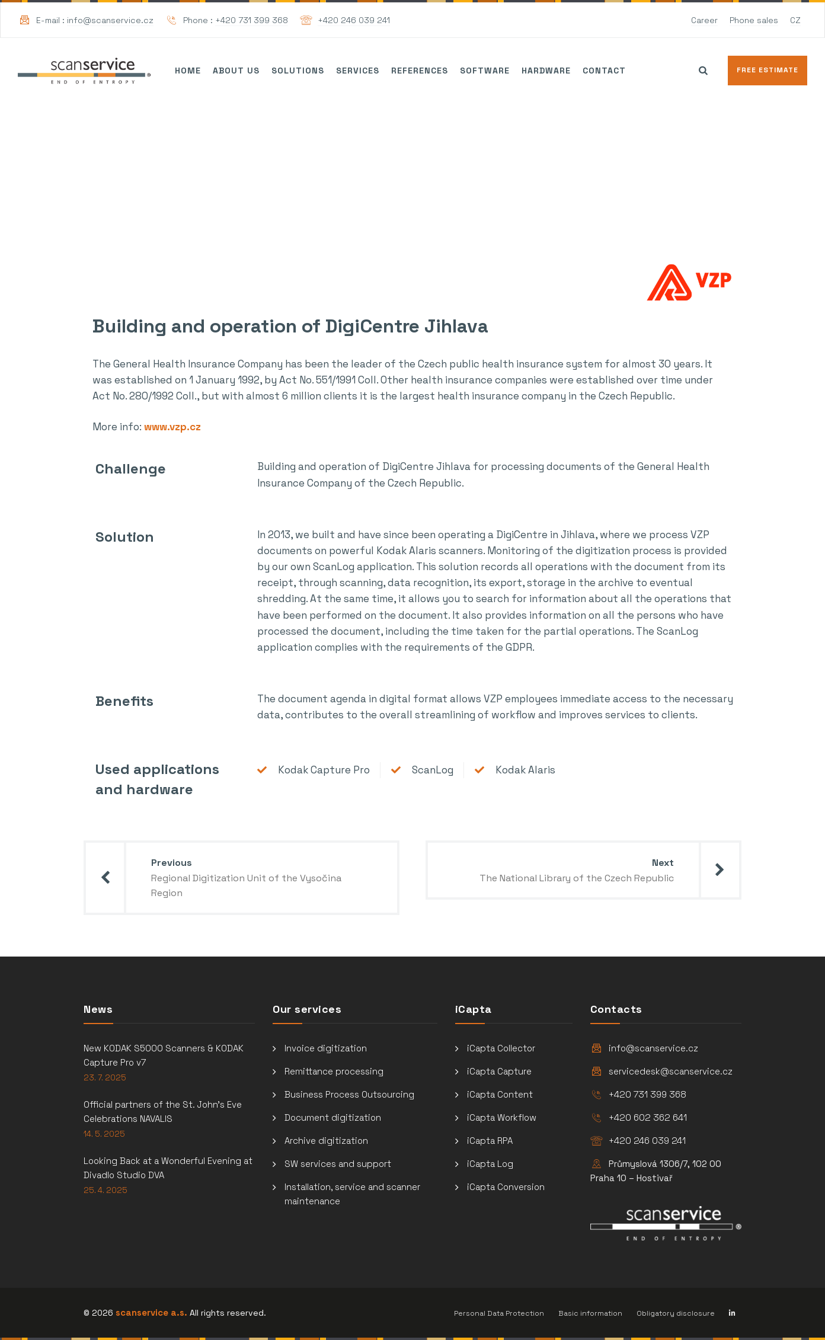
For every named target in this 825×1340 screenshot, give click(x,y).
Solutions (297, 70)
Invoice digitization (325, 1048)
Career (704, 20)
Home (188, 70)
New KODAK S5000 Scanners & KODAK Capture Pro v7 (164, 1055)
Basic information (590, 1313)
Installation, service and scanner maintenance (352, 1194)
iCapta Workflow (501, 1117)
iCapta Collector (501, 1048)
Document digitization (332, 1117)
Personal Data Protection (499, 1313)
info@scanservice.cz (110, 20)
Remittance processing (333, 1071)
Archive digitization (326, 1140)
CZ (795, 20)
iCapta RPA (490, 1140)
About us (236, 70)
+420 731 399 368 (251, 20)
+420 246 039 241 (354, 20)
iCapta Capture (499, 1071)
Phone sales (754, 20)
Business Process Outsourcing (349, 1094)
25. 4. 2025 (105, 1190)
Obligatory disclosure (676, 1313)
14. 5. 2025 (104, 1134)
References (419, 70)
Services (357, 70)
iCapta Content (500, 1094)
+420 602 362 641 (648, 1117)
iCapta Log (490, 1163)
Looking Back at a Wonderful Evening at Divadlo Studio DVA (168, 1168)
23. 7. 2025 (105, 1078)
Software (485, 70)
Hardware (546, 70)
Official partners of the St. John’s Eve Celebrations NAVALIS (163, 1111)
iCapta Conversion (506, 1186)
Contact (604, 70)
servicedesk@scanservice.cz (671, 1071)
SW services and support (337, 1163)
